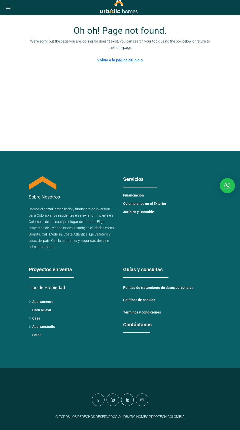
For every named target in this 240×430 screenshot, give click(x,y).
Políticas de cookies (139, 300)
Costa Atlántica (75, 234)
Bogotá (34, 234)
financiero (83, 209)
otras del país (39, 241)
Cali (45, 234)
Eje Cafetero (98, 234)
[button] (227, 185)
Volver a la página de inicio (120, 60)
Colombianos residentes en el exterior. (67, 215)
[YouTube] (142, 400)
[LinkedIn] (127, 400)
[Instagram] (113, 400)
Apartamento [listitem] (41, 302)
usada (79, 228)
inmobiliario (63, 209)
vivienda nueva (61, 228)
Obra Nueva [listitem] (40, 310)
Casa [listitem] (34, 318)
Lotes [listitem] (35, 335)
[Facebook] (98, 400)
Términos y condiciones (142, 312)
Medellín (55, 234)
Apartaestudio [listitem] (42, 327)
